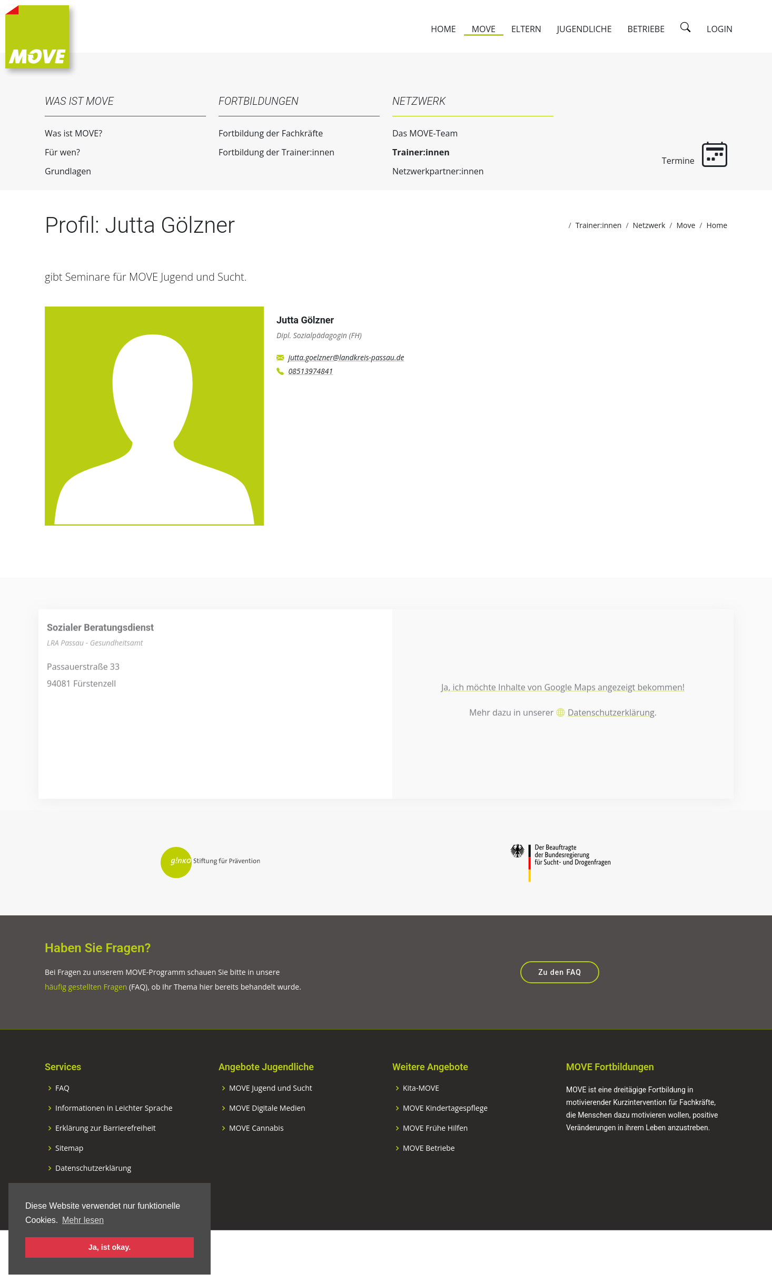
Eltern (526, 29)
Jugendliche (584, 29)
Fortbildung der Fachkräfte (264, 133)
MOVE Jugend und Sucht (270, 1123)
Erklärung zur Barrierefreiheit (105, 1163)
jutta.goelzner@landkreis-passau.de (346, 364)
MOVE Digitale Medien (267, 1143)
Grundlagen (61, 171)
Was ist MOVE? (66, 133)
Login (720, 29)
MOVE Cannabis (256, 1163)
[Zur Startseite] (37, 36)
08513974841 (310, 378)
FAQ (62, 1123)
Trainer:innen (414, 152)
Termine (687, 154)
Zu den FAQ (559, 1007)
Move (484, 29)
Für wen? (55, 152)
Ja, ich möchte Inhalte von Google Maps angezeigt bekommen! (563, 715)
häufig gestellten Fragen (86, 1022)
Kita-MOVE (421, 1123)
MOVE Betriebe (429, 1183)
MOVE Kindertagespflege (445, 1143)
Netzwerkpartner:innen (431, 171)
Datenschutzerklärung (611, 740)
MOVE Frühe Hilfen (435, 1163)
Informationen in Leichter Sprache (114, 1143)
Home (443, 29)
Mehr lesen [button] (83, 1220)
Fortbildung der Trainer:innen (270, 152)
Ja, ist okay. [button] (109, 1247)
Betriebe (646, 29)
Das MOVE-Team (418, 133)
